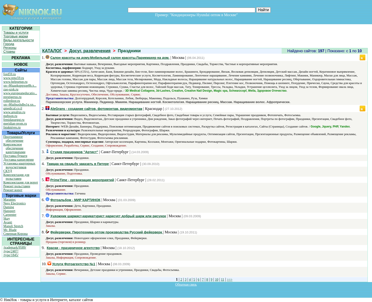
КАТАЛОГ (52, 50)
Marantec (9, 199)
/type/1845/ (11, 255)
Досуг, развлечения (90, 50)
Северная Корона (15, 234)
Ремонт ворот (12, 190)
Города (8, 44)
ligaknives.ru (12, 127)
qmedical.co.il (12, 108)
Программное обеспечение (13, 138)
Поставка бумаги (15, 156)
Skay (6, 218)
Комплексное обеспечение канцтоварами (14, 148)
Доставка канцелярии (18, 159)
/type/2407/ (11, 251)
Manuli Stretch (13, 226)
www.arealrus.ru (14, 112)
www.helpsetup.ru (15, 82)
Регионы (9, 48)
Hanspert (9, 211)
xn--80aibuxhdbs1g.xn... (19, 104)
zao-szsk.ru (10, 89)
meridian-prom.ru (15, 123)
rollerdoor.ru (11, 101)
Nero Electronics (14, 203)
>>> (229, 279)
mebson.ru (10, 116)
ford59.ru (9, 74)
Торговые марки (15, 36)
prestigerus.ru (12, 97)
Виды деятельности (18, 40)
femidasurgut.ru (13, 120)
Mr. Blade (10, 230)
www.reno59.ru (13, 78)
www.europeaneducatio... (20, 93)
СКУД (7, 171)
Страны (9, 51)
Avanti (7, 222)
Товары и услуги (15, 32)
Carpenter (9, 215)
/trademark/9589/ (14, 247)
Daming (8, 207)
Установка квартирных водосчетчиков (19, 165)
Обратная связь (186, 284)
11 (222, 279)
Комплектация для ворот (20, 182)
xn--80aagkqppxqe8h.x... (20, 85)
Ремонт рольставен (16, 186)
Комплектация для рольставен (16, 176)
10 (216, 279)
